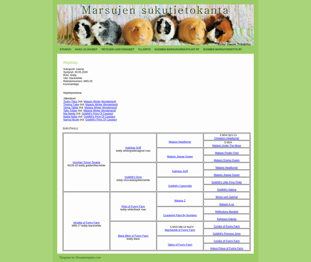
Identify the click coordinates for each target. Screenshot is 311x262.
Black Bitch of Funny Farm (133, 235)
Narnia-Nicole (71, 119)
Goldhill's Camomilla (180, 185)
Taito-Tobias (70, 110)
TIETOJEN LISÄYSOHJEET (117, 49)
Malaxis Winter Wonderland (99, 101)
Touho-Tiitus (70, 101)
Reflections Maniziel (226, 211)
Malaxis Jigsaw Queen (180, 156)
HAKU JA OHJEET (86, 49)
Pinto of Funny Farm (133, 206)
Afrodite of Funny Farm (86, 222)
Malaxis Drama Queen (227, 160)
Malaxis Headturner (180, 141)
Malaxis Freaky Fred (226, 152)
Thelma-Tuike (71, 104)
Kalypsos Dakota (226, 219)
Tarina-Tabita (70, 107)
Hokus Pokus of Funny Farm (226, 248)
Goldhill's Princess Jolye (227, 233)
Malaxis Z (180, 200)
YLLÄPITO (144, 49)
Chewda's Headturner (226, 138)
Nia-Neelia (69, 113)
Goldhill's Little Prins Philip (227, 182)
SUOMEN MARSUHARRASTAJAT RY (176, 49)
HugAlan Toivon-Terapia (86, 162)
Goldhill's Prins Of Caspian (97, 113)
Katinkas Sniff (133, 147)
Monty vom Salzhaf (227, 196)
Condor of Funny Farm (227, 226)
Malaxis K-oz (226, 204)
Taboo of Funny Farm (180, 244)
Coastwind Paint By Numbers (180, 215)
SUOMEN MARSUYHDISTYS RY (222, 49)
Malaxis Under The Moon (226, 145)
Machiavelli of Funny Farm (180, 230)
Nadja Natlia (70, 116)
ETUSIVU (65, 49)
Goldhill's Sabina (226, 189)
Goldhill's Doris (133, 177)
